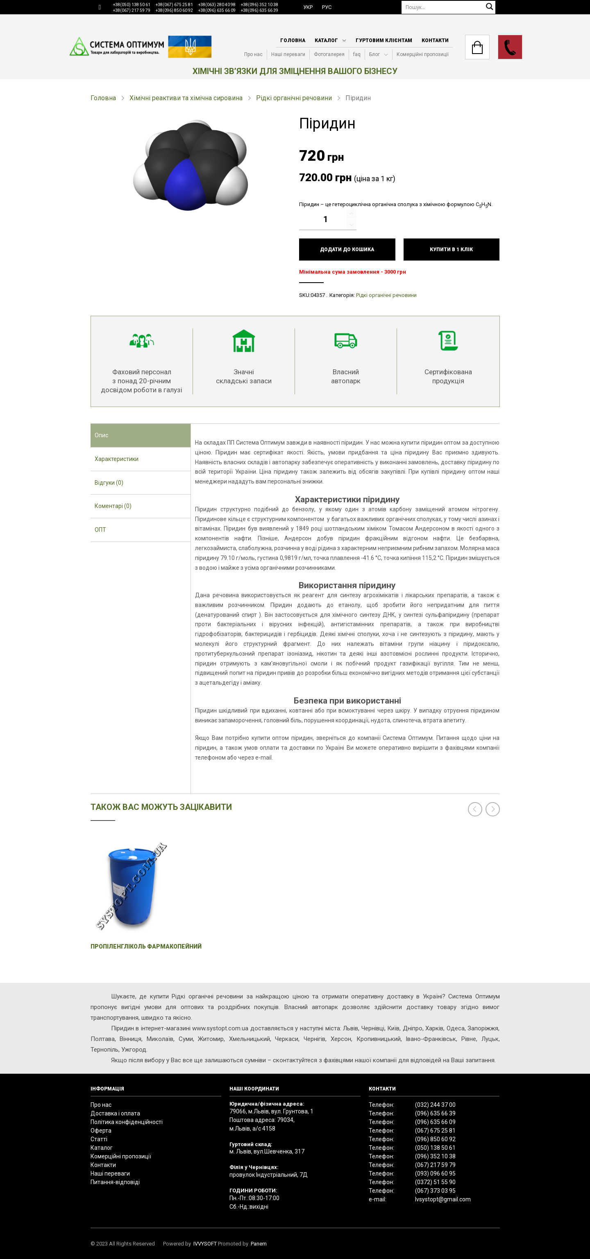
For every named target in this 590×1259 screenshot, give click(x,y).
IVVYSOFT (205, 1244)
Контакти (435, 40)
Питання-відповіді (115, 1182)
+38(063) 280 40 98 (217, 4)
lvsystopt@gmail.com (443, 1199)
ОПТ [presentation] (100, 529)
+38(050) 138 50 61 (131, 4)
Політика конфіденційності (127, 1122)
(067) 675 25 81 (435, 1130)
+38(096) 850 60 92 (174, 10)
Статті (99, 1139)
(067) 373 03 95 (435, 1190)
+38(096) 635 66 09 (217, 10)
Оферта (101, 1130)
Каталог (326, 40)
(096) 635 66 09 (435, 1122)
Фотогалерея (329, 54)
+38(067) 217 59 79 (131, 10)
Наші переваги (288, 54)
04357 (318, 295)
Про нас (253, 54)
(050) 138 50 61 (435, 1147)
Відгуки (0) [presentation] (109, 482)
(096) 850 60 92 (435, 1139)
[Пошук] (449, 7)
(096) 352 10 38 (435, 1156)
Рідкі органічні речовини (294, 98)
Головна (292, 40)
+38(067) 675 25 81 (174, 4)
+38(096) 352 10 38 (259, 4)
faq (357, 54)
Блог (374, 54)
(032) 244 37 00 (435, 1105)
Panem (259, 1244)
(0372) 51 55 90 (435, 1182)
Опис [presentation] (101, 435)
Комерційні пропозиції (423, 54)
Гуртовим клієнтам (384, 40)
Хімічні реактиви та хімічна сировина (186, 98)
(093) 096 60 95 (435, 1173)
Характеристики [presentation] (116, 459)
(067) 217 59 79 (435, 1165)
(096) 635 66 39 (435, 1113)
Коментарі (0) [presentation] (113, 506)
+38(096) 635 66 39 (259, 10)
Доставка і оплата (115, 1113)
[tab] (141, 435)
